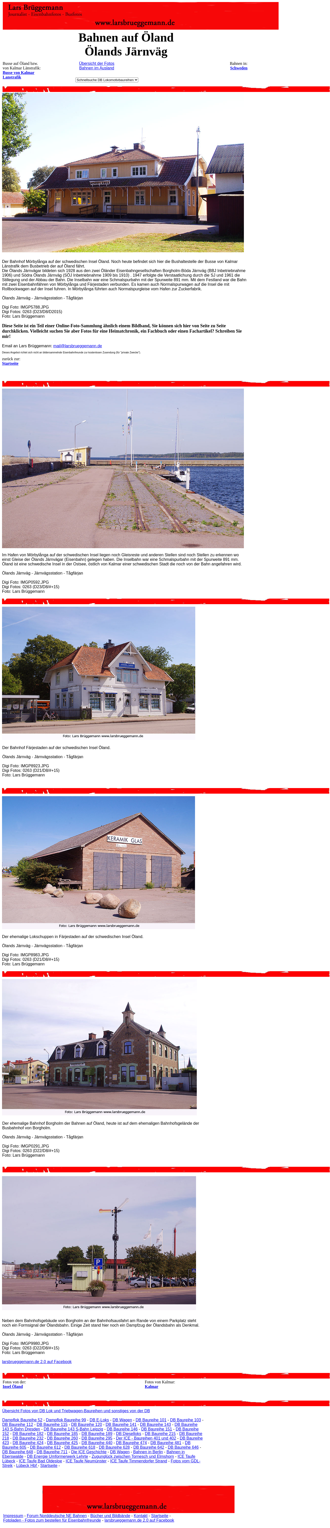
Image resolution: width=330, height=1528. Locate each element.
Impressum (13, 1516)
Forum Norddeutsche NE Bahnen (57, 1516)
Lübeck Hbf (27, 1465)
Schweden (238, 68)
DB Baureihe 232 (28, 1438)
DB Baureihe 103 (185, 1420)
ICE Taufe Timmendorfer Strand (138, 1461)
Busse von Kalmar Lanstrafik (18, 74)
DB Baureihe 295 (97, 1438)
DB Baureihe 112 (17, 1424)
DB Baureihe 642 (148, 1447)
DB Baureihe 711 (52, 1452)
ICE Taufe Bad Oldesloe (40, 1461)
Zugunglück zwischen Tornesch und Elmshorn (133, 1456)
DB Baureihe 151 (156, 1429)
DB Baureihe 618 (79, 1447)
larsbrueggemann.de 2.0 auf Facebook (37, 1362)
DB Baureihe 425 (62, 1443)
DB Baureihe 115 (52, 1424)
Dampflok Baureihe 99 (66, 1420)
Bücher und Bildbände (110, 1516)
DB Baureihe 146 (122, 1429)
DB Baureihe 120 (86, 1424)
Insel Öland (13, 1386)
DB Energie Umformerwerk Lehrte (57, 1456)
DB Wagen (122, 1420)
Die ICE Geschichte (89, 1452)
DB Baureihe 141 (121, 1424)
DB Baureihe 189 (97, 1433)
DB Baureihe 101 (151, 1420)
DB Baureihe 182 (28, 1433)
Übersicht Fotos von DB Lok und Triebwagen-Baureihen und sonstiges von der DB (76, 1411)
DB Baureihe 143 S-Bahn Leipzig (73, 1429)
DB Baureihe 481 (165, 1443)
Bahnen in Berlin (148, 1452)
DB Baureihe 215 (160, 1433)
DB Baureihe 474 (131, 1443)
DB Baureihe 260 (62, 1438)
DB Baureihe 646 (183, 1447)
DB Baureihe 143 (155, 1424)
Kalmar (151, 1386)
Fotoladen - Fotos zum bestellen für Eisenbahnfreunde (52, 1520)
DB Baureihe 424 (28, 1443)
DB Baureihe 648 (17, 1452)
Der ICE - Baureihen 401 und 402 (146, 1438)
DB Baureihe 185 (62, 1433)
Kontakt (140, 1516)
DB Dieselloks (128, 1433)
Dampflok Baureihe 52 (22, 1420)
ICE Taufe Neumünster (86, 1461)
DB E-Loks (99, 1420)
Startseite (48, 1465)
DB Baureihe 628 (114, 1447)
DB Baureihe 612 (45, 1447)
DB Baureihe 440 (97, 1443)
